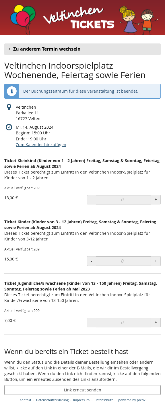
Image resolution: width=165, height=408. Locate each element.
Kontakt (25, 400)
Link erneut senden (82, 390)
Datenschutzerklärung (52, 400)
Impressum (81, 400)
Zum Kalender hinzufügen (41, 144)
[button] (82, 49)
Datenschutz (103, 400)
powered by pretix (131, 400)
